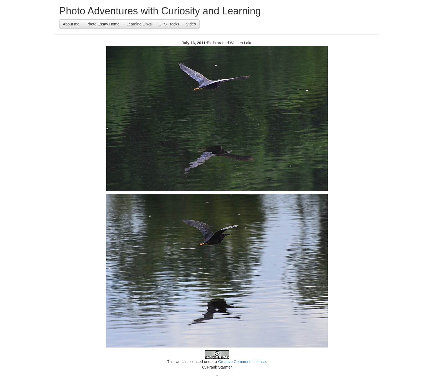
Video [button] (191, 24)
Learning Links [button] (139, 24)
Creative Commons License (242, 361)
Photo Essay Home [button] (103, 24)
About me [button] (71, 24)
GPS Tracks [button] (169, 24)
